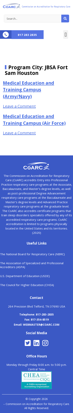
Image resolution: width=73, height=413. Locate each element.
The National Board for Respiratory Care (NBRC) (32, 254)
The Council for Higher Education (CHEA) (27, 285)
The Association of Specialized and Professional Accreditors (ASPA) (31, 265)
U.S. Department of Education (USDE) (25, 276)
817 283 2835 (27, 35)
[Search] (65, 18)
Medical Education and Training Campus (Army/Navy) (28, 89)
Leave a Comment (19, 106)
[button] (65, 34)
